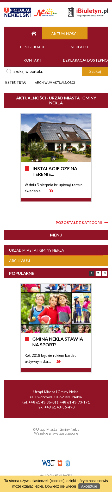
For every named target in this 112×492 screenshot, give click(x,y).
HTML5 (60, 463)
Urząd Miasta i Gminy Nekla (36, 250)
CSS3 (68, 463)
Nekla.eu (79, 47)
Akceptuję (89, 486)
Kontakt (32, 60)
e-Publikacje (32, 47)
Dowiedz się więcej (60, 486)
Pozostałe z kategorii (79, 222)
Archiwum (19, 260)
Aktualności (64, 33)
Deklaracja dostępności (82, 60)
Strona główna (32, 33)
